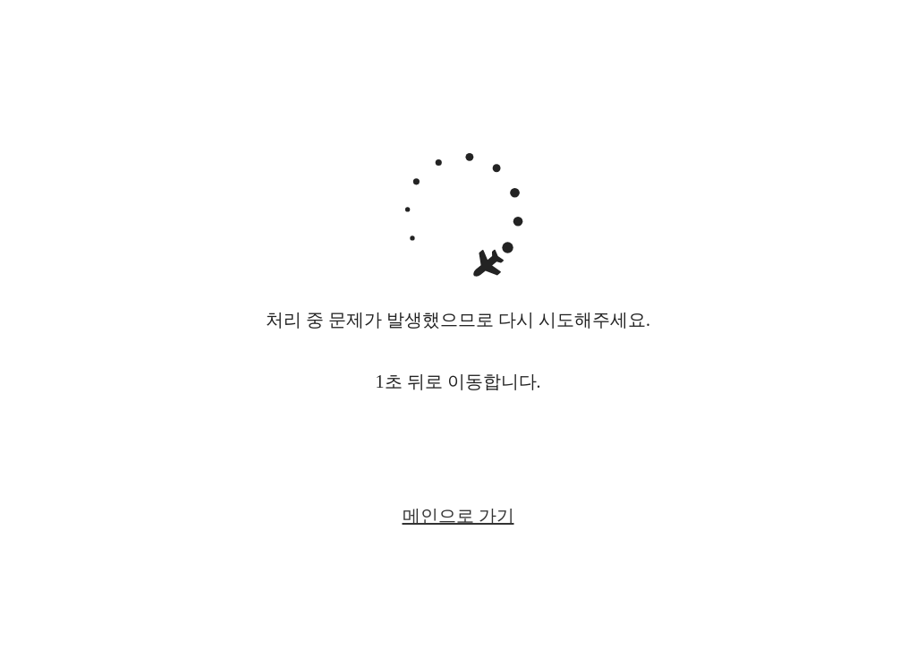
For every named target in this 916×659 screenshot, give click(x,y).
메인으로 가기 (458, 516)
